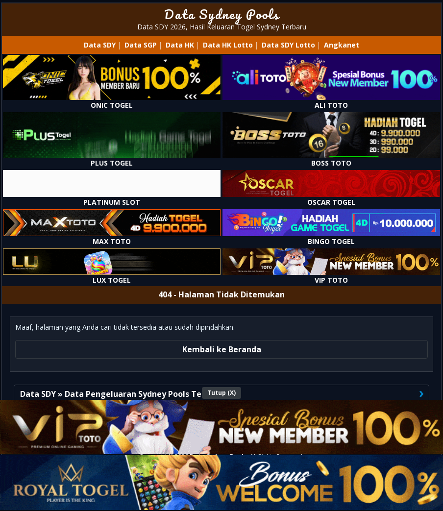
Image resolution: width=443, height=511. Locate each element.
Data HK (180, 44)
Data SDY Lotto (288, 44)
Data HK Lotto (228, 44)
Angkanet (341, 44)
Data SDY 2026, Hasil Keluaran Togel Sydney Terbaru (221, 26)
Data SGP (140, 44)
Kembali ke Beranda (221, 349)
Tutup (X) (221, 393)
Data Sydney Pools (221, 14)
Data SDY (100, 44)
